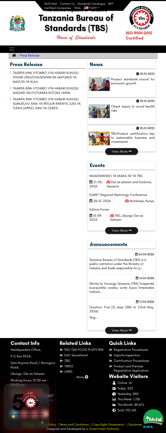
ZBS (67, 361)
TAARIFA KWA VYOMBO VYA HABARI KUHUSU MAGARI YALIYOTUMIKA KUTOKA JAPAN (46, 90)
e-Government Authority (102, 429)
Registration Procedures (131, 350)
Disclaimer (135, 424)
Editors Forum (99, 209)
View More (121, 151)
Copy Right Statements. (108, 424)
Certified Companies (57, 8)
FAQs (77, 8)
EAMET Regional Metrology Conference (118, 195)
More (82, 377)
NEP (110, 4)
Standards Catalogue (91, 4)
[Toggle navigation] (11, 49)
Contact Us (67, 4)
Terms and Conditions (74, 424)
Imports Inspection (127, 355)
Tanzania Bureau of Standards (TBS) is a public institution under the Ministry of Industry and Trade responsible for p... (117, 264)
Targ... (93, 317)
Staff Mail (50, 4)
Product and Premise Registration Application (131, 368)
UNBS (68, 371)
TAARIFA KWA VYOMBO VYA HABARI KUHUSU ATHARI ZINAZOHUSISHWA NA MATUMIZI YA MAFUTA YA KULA (46, 77)
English (91, 8)
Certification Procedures (131, 361)
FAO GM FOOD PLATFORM (84, 350)
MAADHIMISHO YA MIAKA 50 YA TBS (115, 176)
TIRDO (68, 366)
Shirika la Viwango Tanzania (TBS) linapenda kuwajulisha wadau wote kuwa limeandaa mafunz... (121, 288)
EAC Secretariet (76, 355)
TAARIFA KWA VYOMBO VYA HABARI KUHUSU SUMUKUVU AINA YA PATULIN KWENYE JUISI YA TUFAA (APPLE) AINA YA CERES (47, 103)
